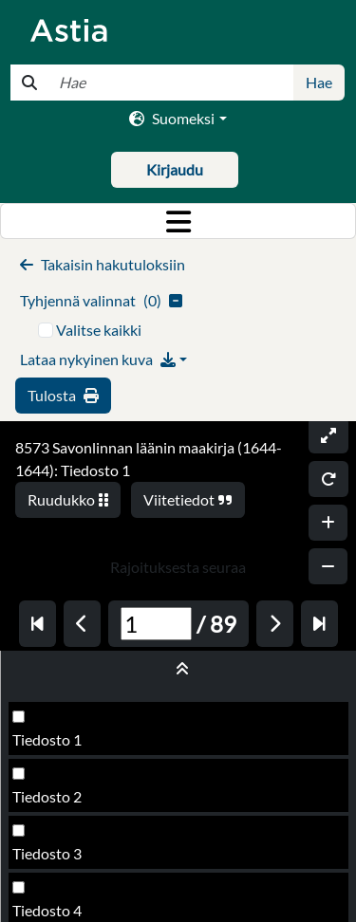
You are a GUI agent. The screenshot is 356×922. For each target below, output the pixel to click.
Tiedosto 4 (47, 910)
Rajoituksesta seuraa (178, 567)
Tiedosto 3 (47, 853)
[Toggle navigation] (178, 221)
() (101, 300)
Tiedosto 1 (47, 739)
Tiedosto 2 (47, 796)
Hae (319, 82)
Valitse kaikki (98, 330)
